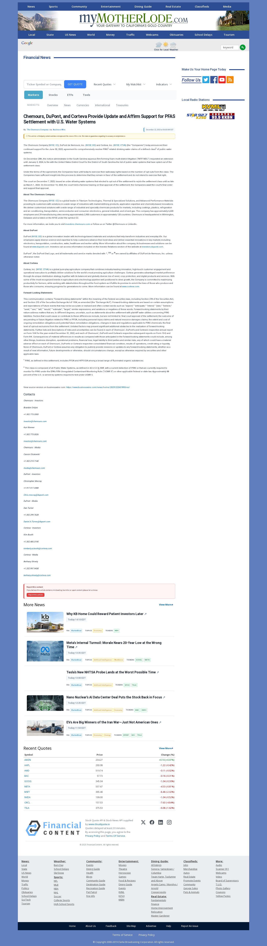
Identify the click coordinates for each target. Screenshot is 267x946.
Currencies (83, 105)
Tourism (229, 34)
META (147, 660)
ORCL (27, 802)
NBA (56, 888)
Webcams (152, 34)
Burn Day (58, 865)
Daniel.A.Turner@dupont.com (37, 521)
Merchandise (190, 869)
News (31, 6)
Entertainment (111, 6)
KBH (116, 631)
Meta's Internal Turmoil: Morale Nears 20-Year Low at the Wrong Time (113, 645)
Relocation (157, 911)
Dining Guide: (160, 861)
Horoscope (125, 872)
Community (79, 6)
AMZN (27, 759)
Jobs (185, 865)
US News (70, 34)
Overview (52, 105)
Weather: (60, 861)
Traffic (130, 34)
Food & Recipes (127, 880)
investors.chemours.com (77, 224)
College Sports (62, 900)
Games (122, 876)
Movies (122, 865)
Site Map (131, 926)
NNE (137, 710)
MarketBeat (76, 631)
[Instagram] (169, 828)
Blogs (89, 876)
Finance (155, 904)
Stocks (53, 95)
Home (72, 926)
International (102, 105)
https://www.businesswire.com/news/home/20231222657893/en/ (98, 387)
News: (25, 861)
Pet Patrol (91, 892)
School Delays (203, 34)
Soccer (57, 896)
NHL (56, 892)
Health (89, 872)
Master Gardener (160, 915)
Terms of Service (122, 935)
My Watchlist (133, 84)
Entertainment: (129, 861)
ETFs (70, 95)
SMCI (144, 710)
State (50, 34)
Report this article (35, 595)
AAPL (27, 765)
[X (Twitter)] (143, 828)
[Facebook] (152, 828)
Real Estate (173, 6)
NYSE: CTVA (119, 145)
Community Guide (95, 880)
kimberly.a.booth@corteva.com (38, 548)
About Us (91, 926)
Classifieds (202, 6)
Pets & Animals (191, 892)
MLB (56, 884)
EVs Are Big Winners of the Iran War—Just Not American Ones (113, 722)
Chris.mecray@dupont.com (36, 495)
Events (89, 865)
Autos (186, 872)
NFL (56, 881)
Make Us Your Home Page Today (204, 69)
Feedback (111, 926)
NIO (133, 735)
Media (227, 6)
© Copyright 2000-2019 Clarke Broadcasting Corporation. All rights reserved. (133, 941)
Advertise (151, 926)
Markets (33, 95)
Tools (86, 95)
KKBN (121, 899)
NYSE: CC (53, 145)
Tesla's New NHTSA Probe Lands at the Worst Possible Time (112, 672)
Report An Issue (189, 926)
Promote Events (192, 880)
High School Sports (64, 904)
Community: (94, 861)
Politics (25, 888)
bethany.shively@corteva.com (37, 575)
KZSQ (122, 896)
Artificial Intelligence (103, 660)
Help (168, 926)
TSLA (134, 685)
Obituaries (176, 34)
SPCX (127, 685)
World (91, 34)
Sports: (58, 877)
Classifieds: (190, 861)
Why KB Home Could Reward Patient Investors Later (106, 614)
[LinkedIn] (160, 828)
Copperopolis (158, 892)
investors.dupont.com (152, 247)
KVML (121, 892)
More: (219, 861)
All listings (156, 865)
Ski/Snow (59, 872)
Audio (219, 865)
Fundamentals (158, 900)
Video (219, 876)
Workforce (118, 660)
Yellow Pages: (223, 896)
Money (110, 34)
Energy (107, 735)
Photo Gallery (223, 888)
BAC (26, 775)
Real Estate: (159, 896)
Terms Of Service (115, 835)
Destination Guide (95, 884)
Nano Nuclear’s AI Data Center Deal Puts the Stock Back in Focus (115, 697)
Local (31, 34)
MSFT (27, 791)
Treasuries (122, 105)
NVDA (27, 797)
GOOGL (139, 660)
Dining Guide (143, 6)
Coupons (220, 892)
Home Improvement (162, 908)
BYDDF (126, 735)
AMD (26, 770)
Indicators (162, 84)
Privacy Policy (92, 835)
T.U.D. (219, 884)
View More (165, 604)
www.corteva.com (130, 286)
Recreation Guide (95, 888)
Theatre (123, 869)
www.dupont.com (40, 247)
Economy (98, 631)
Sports (53, 6)
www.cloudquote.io (99, 824)
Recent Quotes (102, 84)
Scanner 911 (222, 869)
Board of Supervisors (227, 880)
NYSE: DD (90, 145)
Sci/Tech (26, 899)
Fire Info (90, 896)
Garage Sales (190, 888)
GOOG (27, 781)
